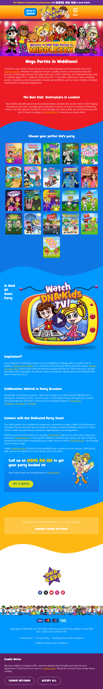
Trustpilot (86, 400)
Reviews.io (64, 400)
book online (53, 472)
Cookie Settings (19, 680)
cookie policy (36, 671)
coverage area (21, 437)
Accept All (49, 680)
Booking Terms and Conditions (68, 638)
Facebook (75, 400)
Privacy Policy (42, 638)
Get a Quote (21, 484)
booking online (18, 448)
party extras (53, 435)
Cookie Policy (26, 638)
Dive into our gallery (23, 365)
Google (7, 403)
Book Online (84, 2)
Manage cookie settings (51, 529)
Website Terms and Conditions (52, 643)
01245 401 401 (66, 3)
